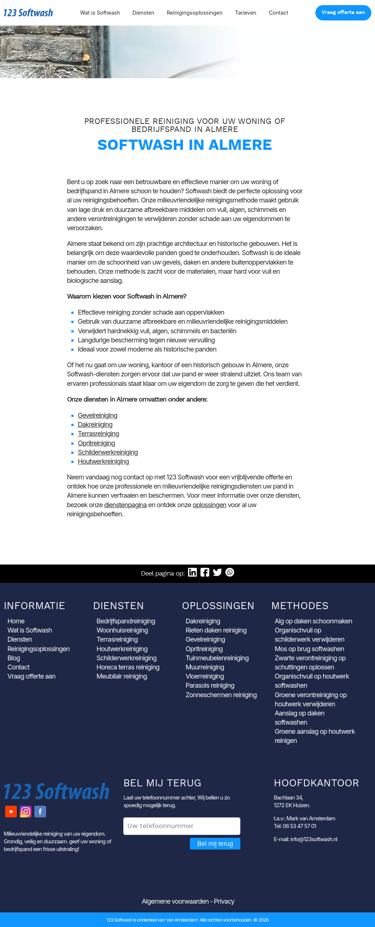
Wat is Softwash (100, 13)
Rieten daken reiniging (216, 630)
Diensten (143, 13)
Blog (13, 658)
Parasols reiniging (209, 685)
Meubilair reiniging (122, 676)
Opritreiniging (96, 443)
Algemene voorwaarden (175, 901)
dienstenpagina (125, 505)
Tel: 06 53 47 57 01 (295, 825)
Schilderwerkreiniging (108, 452)
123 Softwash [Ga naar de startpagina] (28, 13)
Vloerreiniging (204, 676)
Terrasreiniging (98, 433)
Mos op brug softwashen (309, 649)
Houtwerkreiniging (103, 461)
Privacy (224, 901)
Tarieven (245, 13)
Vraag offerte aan (343, 12)
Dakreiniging (95, 424)
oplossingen (209, 505)
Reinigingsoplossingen (195, 13)
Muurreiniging (204, 667)
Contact (278, 13)
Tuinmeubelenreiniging (216, 658)
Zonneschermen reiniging (220, 695)
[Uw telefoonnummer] (181, 826)
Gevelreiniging (97, 415)
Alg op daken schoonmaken (313, 621)
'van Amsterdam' (181, 920)
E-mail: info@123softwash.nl (305, 839)
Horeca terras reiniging (128, 667)
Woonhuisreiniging (122, 630)
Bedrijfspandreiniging (126, 621)
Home (15, 621)
